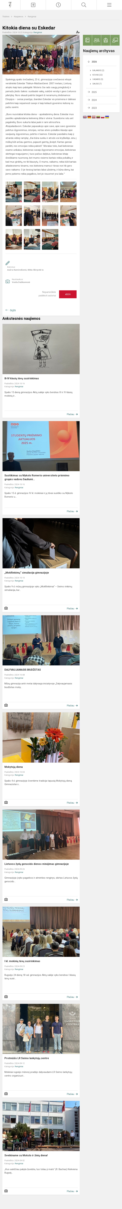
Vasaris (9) (97, 79)
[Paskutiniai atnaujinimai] (58, 5)
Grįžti (13, 310)
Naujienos (19, 16)
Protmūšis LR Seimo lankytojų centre (26, 1058)
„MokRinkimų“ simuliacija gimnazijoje (26, 572)
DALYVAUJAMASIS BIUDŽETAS (22, 669)
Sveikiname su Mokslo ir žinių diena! (26, 1155)
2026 (94, 61)
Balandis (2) (98, 70)
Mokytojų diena (13, 766)
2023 (94, 108)
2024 (94, 100)
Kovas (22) (97, 75)
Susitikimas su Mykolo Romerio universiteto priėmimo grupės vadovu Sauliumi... (36, 477)
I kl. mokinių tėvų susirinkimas (22, 961)
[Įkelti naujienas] (33, 5)
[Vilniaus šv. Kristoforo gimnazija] (10, 4)
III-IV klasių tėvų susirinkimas (21, 378)
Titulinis (6, 16)
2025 (94, 92)
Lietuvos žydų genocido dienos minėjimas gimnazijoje (36, 863)
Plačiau (70, 414)
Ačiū (68, 294)
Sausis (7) (97, 84)
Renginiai (32, 16)
